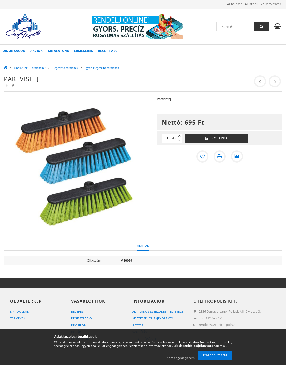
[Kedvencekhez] (202, 156)
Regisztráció (81, 318)
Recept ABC (108, 51)
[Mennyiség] (167, 138)
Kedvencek (271, 4)
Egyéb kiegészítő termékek (101, 68)
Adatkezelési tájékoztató (152, 318)
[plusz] (179, 136)
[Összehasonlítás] (237, 156)
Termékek (17, 318)
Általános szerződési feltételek (158, 311)
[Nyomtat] (220, 156)
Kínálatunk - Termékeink (70, 51)
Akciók (36, 51)
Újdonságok (14, 51)
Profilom (79, 325)
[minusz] (179, 140)
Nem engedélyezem (180, 358)
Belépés (223, 4)
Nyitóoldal (19, 311)
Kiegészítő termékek (65, 68)
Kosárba (220, 138)
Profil (246, 4)
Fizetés (137, 325)
